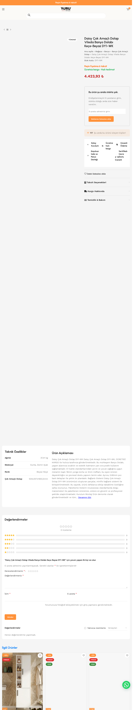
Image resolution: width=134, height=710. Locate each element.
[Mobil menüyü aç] (3, 9)
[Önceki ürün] (4, 29)
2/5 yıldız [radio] (31, 571)
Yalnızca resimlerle (96, 628)
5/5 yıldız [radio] (37, 571)
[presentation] (21, 608)
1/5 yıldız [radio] (29, 571)
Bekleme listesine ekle (101, 119)
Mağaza (98, 51)
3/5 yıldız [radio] (33, 571)
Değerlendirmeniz (14, 575)
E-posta (72, 593)
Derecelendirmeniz (15, 571)
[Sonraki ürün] (10, 29)
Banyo (107, 51)
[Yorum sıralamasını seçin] (117, 628)
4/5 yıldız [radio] (35, 571)
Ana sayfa (88, 51)
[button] (126, 685)
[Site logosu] (66, 9)
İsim (7, 593)
